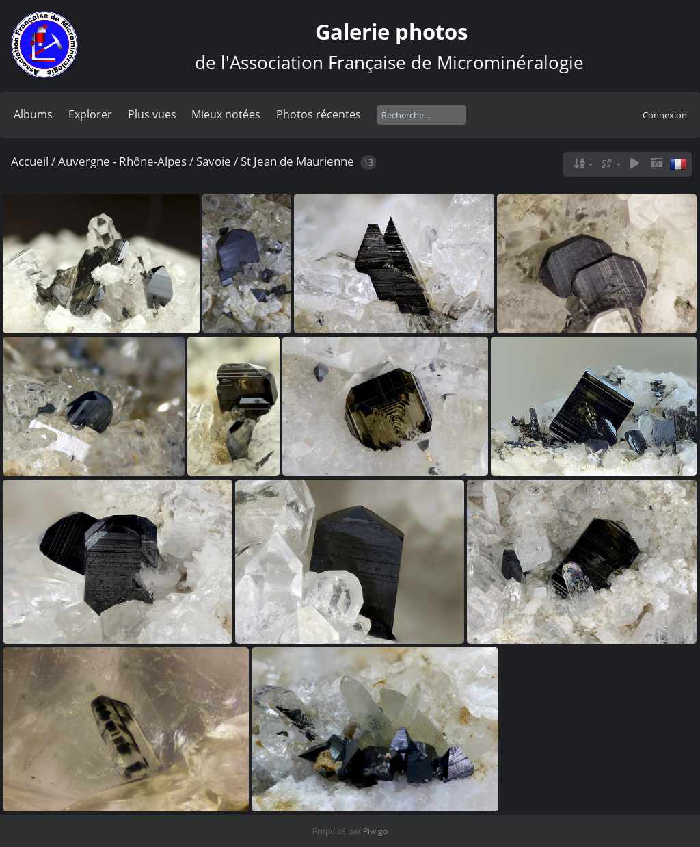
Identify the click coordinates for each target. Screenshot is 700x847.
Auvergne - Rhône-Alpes (122, 161)
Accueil (30, 161)
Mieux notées (225, 114)
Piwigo (375, 831)
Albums (33, 114)
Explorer (90, 114)
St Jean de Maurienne (297, 161)
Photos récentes (318, 114)
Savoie (213, 161)
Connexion (665, 115)
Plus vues (152, 114)
